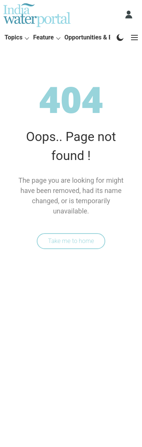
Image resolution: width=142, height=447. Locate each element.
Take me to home (71, 241)
